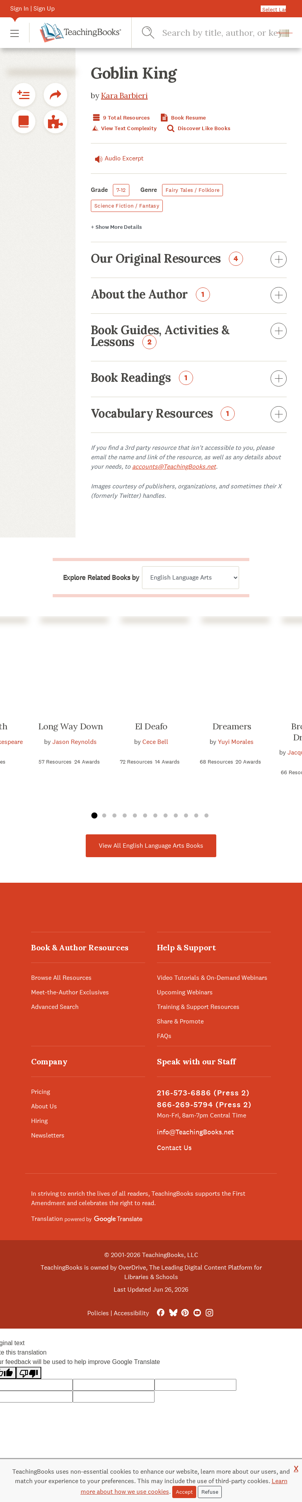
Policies (98, 1313)
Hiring (39, 1121)
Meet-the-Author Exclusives (70, 992)
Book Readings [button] (189, 379)
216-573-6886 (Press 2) (203, 1093)
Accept (184, 1491)
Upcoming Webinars (185, 992)
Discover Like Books (198, 128)
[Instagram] (209, 1313)
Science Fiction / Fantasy (126, 205)
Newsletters (47, 1135)
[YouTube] (197, 1313)
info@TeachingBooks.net (195, 1131)
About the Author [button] (189, 295)
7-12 (121, 189)
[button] (14, 33)
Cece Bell (155, 742)
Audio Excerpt (117, 158)
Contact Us (174, 1147)
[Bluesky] (173, 1313)
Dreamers (231, 726)
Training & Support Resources (198, 1007)
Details (116, 227)
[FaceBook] (160, 1313)
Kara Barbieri (124, 95)
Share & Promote (180, 1021)
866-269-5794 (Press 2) (204, 1104)
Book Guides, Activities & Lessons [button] (189, 336)
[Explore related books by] (190, 577)
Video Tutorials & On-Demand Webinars (212, 978)
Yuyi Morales (236, 742)
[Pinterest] (185, 1313)
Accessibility (131, 1313)
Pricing (40, 1092)
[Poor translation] (28, 1373)
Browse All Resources (61, 978)
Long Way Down (70, 726)
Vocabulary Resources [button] (189, 414)
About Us (44, 1106)
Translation (86, 1219)
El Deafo (151, 726)
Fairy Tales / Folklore (192, 189)
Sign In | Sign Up (32, 8)
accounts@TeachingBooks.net (174, 466)
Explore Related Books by (101, 577)
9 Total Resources (120, 117)
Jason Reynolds (74, 742)
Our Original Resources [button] (189, 259)
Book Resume (182, 117)
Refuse (209, 1491)
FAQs (164, 1036)
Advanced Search (55, 1007)
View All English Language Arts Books (151, 845)
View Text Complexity (124, 128)
